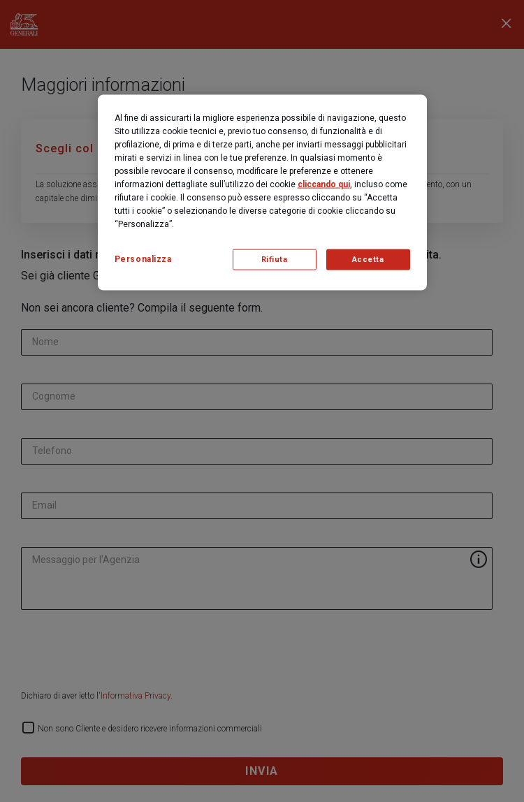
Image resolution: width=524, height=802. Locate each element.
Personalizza (143, 259)
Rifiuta (274, 259)
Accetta (368, 259)
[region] (262, 193)
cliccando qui (324, 184)
